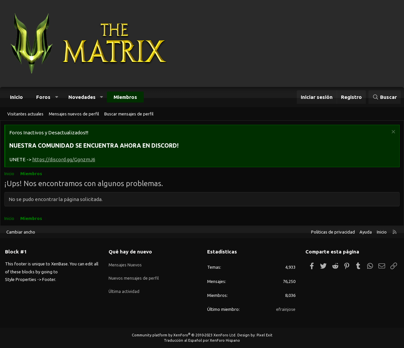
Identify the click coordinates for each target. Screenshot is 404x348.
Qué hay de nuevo (130, 251)
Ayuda (366, 232)
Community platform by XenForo (184, 335)
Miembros (125, 97)
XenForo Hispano (225, 340)
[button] (56, 97)
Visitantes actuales (25, 113)
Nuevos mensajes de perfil (134, 275)
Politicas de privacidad (333, 232)
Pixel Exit (265, 335)
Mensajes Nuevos (125, 263)
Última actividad (124, 287)
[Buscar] (384, 97)
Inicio (16, 97)
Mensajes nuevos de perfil (74, 113)
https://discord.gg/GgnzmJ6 (64, 160)
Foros (43, 97)
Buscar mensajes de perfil (128, 113)
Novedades (82, 97)
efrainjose (285, 309)
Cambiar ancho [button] (20, 232)
